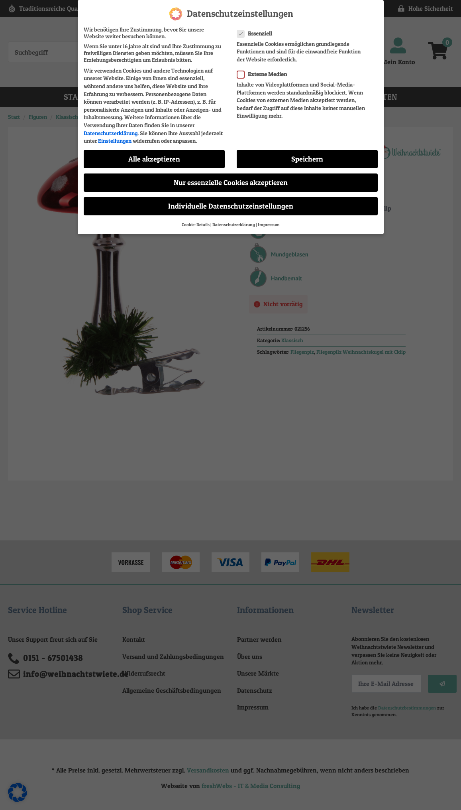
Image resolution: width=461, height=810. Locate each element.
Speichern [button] (307, 158)
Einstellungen (114, 140)
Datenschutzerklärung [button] (233, 224)
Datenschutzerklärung (110, 132)
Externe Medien (264, 73)
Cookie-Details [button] (196, 224)
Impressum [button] (269, 224)
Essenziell (257, 33)
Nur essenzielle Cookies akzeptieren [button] (231, 182)
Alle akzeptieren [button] (154, 158)
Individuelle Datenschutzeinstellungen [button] (230, 206)
